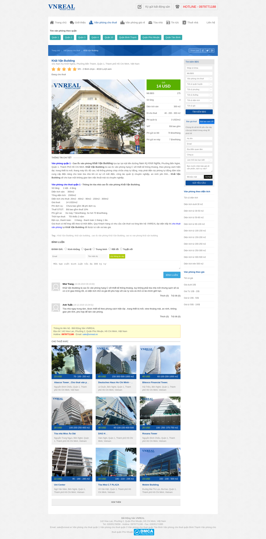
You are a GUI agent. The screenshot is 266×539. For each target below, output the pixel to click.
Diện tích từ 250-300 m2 (195, 250)
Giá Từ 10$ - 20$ (191, 291)
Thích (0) (164, 296)
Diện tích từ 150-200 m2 (195, 237)
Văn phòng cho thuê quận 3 (113, 528)
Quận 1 (55, 37)
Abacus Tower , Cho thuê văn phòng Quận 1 (77, 383)
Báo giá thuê (191, 121)
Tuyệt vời (128, 249)
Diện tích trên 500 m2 (193, 264)
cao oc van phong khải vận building (142, 235)
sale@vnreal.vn (90, 335)
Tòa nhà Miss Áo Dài (65, 434)
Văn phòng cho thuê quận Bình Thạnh (182, 528)
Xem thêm (116, 503)
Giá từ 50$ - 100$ (192, 304)
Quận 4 (95, 37)
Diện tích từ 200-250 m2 (195, 244)
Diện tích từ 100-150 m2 (195, 231)
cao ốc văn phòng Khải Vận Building (108, 235)
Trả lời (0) (175, 296)
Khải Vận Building (63, 60)
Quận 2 (68, 37)
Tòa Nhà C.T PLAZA (108, 485)
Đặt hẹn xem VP (207, 121)
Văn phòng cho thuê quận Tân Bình (145, 528)
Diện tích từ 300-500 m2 (195, 257)
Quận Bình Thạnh (127, 37)
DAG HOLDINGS (106, 434)
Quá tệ (87, 249)
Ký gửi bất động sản (157, 6)
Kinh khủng (74, 249)
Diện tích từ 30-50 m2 (194, 211)
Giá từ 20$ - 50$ (191, 298)
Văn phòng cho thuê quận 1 (66, 184)
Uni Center (59, 485)
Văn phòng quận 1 (61, 163)
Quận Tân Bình (173, 37)
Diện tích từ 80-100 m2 (194, 224)
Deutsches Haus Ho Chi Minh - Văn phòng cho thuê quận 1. (129, 383)
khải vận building (82, 235)
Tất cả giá (188, 278)
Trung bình (101, 249)
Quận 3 (81, 37)
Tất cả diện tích (191, 197)
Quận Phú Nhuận (150, 37)
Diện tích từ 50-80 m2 (194, 217)
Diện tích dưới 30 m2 (193, 204)
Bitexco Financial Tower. (155, 383)
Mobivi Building (150, 485)
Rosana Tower (149, 434)
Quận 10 (109, 37)
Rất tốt (115, 249)
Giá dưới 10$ (190, 285)
